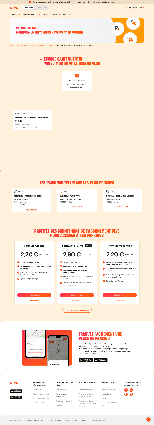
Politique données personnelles (62, 420)
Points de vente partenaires (61, 395)
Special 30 (37, 390)
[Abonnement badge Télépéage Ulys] (14, 7)
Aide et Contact (107, 394)
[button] (120, 2)
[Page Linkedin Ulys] (126, 394)
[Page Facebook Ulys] (126, 390)
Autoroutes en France (86, 390)
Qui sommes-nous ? (108, 390)
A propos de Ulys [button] (108, 382)
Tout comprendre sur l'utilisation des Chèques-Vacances (88, 403)
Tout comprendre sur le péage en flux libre (87, 395)
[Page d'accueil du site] (14, 383)
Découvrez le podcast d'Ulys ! (109, 404)
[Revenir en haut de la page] (141, 419)
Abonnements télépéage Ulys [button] (39, 383)
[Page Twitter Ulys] (131, 390)
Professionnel (42, 7)
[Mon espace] (131, 7)
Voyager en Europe (62, 390)
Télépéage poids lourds (64, 401)
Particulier (29, 7)
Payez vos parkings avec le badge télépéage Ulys (40, 45)
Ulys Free (59, 405)
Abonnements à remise (41, 394)
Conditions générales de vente (36, 420)
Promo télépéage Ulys (41, 398)
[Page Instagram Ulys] (131, 394)
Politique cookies (81, 420)
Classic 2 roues (38, 403)
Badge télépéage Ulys (17, 45)
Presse (103, 398)
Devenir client (34, 295)
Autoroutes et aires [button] (87, 382)
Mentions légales (16, 420)
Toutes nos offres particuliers (77, 310)
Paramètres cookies (97, 420)
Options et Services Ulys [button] (64, 383)
